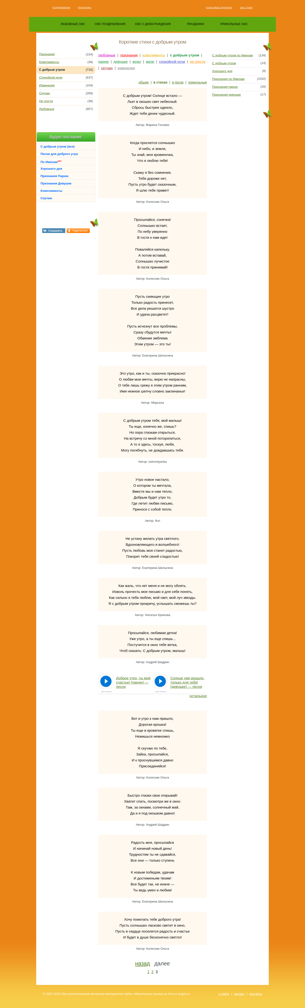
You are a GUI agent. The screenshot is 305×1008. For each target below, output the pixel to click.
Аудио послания (65, 136)
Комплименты (49, 62)
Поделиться (79, 230)
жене (150, 62)
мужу (136, 62)
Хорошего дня (51, 168)
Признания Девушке (56, 183)
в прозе (177, 82)
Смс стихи (246, 7)
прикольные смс (234, 24)
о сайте (224, 994)
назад (142, 963)
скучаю (107, 68)
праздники (195, 24)
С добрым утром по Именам (232, 55)
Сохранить (55, 230)
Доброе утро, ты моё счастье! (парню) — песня (133, 682)
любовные (106, 55)
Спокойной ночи (50, 77)
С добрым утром (224, 63)
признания (129, 55)
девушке (121, 62)
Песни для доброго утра (59, 154)
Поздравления (61, 7)
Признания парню (225, 87)
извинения (126, 68)
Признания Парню (54, 176)
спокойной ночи (172, 62)
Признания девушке (226, 94)
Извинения (47, 85)
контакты (255, 994)
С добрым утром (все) (58, 146)
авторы (239, 994)
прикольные (197, 82)
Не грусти (46, 101)
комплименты (153, 55)
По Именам (51, 162)
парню (103, 62)
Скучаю (44, 93)
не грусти (197, 62)
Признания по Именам (228, 79)
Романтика (84, 7)
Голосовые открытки (219, 7)
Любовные (46, 109)
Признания (47, 54)
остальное (198, 696)
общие (143, 82)
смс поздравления (110, 24)
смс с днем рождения (153, 24)
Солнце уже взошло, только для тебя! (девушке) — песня (187, 682)
